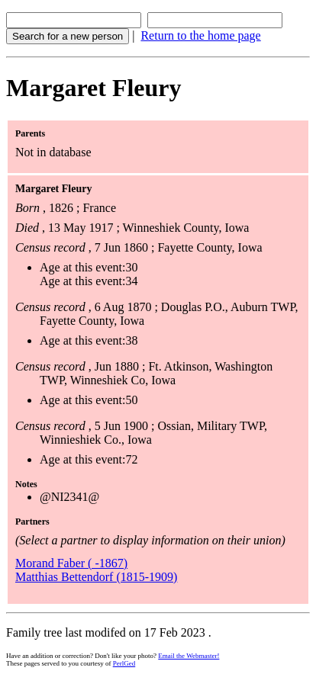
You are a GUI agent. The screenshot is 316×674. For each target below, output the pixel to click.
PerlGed (124, 663)
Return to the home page (200, 35)
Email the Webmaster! (188, 656)
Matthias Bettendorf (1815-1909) (96, 576)
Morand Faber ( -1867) (71, 563)
